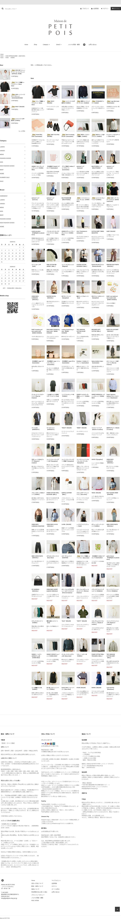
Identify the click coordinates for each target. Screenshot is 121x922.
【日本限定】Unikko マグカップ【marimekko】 (98, 556)
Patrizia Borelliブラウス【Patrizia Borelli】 (98, 265)
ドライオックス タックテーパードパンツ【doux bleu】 (53, 233)
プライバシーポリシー (37, 895)
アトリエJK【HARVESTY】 (36, 428)
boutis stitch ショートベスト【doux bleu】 (68, 688)
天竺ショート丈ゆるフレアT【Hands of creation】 (38, 461)
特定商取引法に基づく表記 (39, 892)
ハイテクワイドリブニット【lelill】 (83, 525)
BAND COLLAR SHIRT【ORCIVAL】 (112, 330)
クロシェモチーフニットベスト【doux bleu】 (83, 493)
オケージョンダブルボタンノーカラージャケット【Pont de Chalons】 (68, 591)
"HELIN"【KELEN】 (67, 428)
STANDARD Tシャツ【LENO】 (98, 102)
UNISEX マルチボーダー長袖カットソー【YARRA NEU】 (83, 396)
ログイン (105, 8)
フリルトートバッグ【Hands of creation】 (97, 428)
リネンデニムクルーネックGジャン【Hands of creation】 (98, 622)
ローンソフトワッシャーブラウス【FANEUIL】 (113, 590)
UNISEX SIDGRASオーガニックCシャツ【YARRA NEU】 (98, 396)
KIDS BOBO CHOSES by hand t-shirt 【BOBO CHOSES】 (53, 331)
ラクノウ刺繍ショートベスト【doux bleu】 (83, 557)
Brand (59, 44)
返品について (35, 889)
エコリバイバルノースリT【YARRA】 (98, 198)
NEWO (13, 57)
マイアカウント (56, 880)
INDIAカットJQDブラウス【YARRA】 (98, 135)
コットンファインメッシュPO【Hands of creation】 (113, 622)
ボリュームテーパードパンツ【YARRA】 (98, 525)
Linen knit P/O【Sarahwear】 (110, 688)
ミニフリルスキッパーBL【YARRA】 (68, 395)
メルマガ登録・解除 (74, 44)
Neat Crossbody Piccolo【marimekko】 (68, 135)
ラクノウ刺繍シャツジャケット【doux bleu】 (17, 84)
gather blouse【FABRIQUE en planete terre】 (113, 557)
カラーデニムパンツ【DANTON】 (67, 556)
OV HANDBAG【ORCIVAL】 (35, 590)
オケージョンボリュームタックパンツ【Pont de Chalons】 (83, 591)
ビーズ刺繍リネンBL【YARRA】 (37, 688)
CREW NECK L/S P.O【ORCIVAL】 (52, 525)
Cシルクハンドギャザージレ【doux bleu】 (113, 135)
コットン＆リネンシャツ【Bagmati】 (68, 265)
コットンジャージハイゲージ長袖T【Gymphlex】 (68, 460)
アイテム (115, 8)
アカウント (85, 8)
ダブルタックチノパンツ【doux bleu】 (53, 556)
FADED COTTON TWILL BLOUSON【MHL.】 (53, 493)
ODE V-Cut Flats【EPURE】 (53, 135)
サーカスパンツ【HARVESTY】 (51, 428)
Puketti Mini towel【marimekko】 (37, 135)
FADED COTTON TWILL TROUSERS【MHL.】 (98, 655)
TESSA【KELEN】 (96, 492)
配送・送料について (37, 886)
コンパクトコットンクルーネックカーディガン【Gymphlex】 (83, 461)
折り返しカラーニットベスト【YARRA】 (53, 688)
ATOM (37, 900)
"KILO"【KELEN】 (66, 621)
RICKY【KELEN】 (18, 107)
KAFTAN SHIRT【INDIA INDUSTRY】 (98, 232)
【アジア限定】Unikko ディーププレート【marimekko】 (68, 168)
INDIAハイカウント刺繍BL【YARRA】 (83, 135)
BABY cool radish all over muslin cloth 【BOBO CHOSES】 (112, 298)
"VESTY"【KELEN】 (82, 621)
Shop (35, 44)
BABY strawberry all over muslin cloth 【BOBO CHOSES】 (37, 331)
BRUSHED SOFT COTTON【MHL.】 (96, 330)
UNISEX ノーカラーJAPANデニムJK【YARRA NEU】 (37, 656)
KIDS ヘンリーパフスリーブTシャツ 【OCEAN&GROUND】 (18, 96)
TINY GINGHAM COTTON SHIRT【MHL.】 (111, 656)
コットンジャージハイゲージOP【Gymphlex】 (53, 460)
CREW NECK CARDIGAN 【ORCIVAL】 (35, 298)
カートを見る (55, 889)
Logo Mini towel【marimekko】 (113, 102)
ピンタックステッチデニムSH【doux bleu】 (68, 655)
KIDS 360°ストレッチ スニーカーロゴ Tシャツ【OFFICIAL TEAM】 (18, 72)
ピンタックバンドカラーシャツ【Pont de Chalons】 (38, 396)
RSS (32, 900)
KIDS (7, 57)
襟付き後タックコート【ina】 (52, 621)
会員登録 (96, 8)
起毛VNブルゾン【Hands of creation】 (113, 428)
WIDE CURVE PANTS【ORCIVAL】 (112, 525)
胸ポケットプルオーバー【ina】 (83, 297)
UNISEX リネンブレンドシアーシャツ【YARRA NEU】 (38, 168)
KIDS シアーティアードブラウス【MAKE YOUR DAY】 (113, 199)
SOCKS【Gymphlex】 (97, 459)
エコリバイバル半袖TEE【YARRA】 (17, 119)
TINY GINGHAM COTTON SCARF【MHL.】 (81, 331)
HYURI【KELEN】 (81, 687)
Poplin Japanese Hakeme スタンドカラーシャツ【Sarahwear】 (113, 396)
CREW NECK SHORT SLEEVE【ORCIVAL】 (52, 590)
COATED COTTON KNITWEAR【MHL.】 (82, 265)
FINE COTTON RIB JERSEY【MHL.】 (51, 265)
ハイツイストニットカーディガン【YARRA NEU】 (83, 199)
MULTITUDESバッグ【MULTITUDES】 (97, 167)
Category (46, 44)
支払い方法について (37, 883)
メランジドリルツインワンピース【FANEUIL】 (98, 590)
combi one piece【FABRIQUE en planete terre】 (38, 233)
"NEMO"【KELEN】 (82, 428)
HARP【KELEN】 (111, 231)
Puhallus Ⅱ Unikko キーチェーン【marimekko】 (83, 362)
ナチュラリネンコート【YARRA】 (37, 621)
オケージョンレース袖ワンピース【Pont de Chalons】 (113, 363)
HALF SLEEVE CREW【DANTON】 (112, 493)
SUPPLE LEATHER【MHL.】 (67, 493)
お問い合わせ (93, 44)
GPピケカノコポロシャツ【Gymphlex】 (98, 297)
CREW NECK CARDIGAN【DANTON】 (38, 525)
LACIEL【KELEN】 (67, 524)
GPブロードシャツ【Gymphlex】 (66, 297)
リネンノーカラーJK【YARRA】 (82, 655)
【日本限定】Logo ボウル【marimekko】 (68, 362)
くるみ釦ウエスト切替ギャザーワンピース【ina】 (53, 395)
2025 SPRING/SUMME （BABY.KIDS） (16, 56)
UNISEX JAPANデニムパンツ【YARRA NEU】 (53, 655)
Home (26, 44)
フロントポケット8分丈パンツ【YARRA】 (38, 493)
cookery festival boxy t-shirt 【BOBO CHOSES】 (68, 331)
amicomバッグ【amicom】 (80, 167)
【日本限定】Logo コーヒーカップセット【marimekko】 (53, 363)
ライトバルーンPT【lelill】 (36, 265)
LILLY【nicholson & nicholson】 (82, 232)
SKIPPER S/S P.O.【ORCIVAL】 (51, 297)
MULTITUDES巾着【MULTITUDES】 (66, 198)
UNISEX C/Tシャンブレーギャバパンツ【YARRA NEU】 (68, 233)
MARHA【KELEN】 (97, 687)
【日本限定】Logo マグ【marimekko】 (38, 362)
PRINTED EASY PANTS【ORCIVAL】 (113, 265)
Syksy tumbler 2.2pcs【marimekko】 (97, 362)
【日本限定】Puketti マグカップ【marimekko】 (53, 167)
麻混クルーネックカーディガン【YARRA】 (83, 102)
